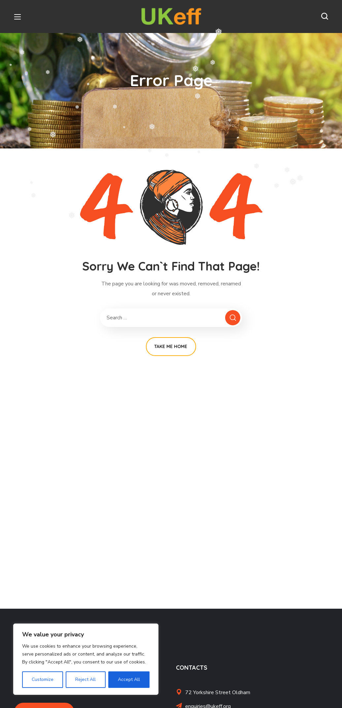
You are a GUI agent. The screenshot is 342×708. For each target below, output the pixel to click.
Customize (42, 679)
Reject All (85, 679)
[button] (324, 16)
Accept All (129, 679)
